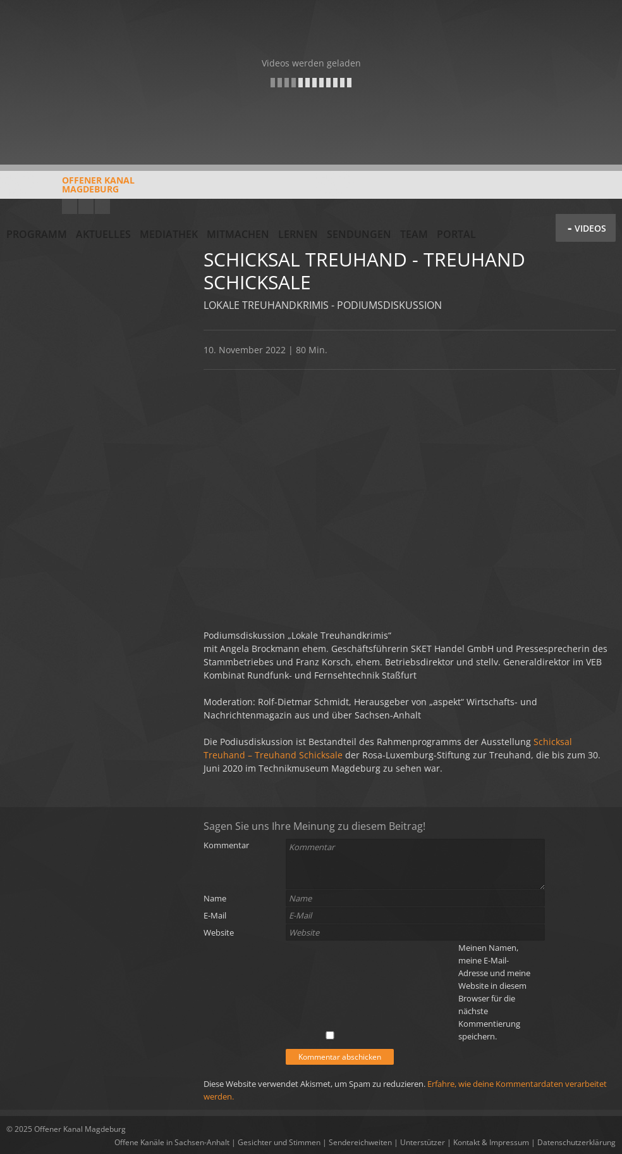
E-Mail (215, 915)
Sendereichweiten (360, 1142)
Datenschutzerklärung (576, 1142)
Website (219, 932)
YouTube (69, 206)
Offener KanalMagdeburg (70, 189)
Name (215, 898)
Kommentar (226, 845)
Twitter (102, 206)
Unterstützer (422, 1142)
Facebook (86, 206)
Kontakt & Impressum (491, 1142)
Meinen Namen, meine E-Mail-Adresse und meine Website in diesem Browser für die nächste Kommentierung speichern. (494, 992)
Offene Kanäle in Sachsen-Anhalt (171, 1142)
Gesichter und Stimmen (279, 1142)
